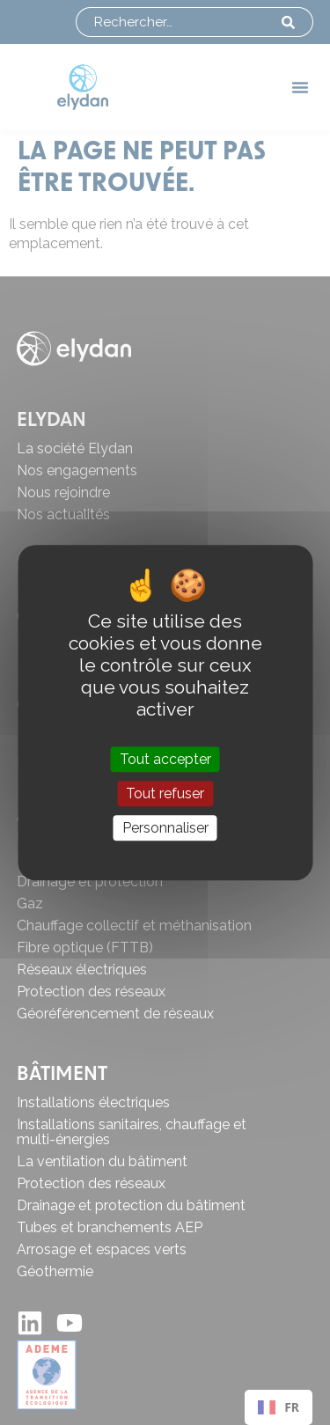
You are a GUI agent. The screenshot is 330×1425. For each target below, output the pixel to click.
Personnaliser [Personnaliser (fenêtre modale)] (165, 827)
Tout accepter (165, 759)
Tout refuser (165, 793)
